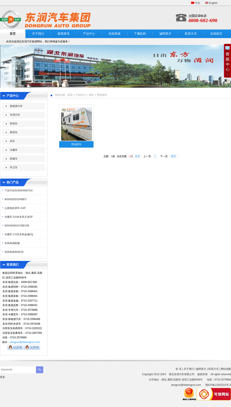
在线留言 (216, 33)
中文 (195, 2)
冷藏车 (14, 149)
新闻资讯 (64, 33)
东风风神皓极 (12, 243)
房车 (12, 141)
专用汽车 (15, 114)
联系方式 (191, 33)
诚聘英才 (165, 33)
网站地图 (226, 368)
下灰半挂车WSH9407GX (18, 190)
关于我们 (38, 33)
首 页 (178, 368)
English (211, 2)
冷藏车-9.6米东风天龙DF (18, 216)
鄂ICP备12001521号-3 (218, 384)
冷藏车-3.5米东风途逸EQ (18, 234)
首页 (70, 94)
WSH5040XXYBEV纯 (16, 225)
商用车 (14, 123)
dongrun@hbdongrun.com (25, 342)
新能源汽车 (16, 106)
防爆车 (14, 158)
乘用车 (14, 132)
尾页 (173, 156)
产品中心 (89, 33)
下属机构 (140, 33)
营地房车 (102, 94)
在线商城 (114, 33)
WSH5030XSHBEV (15, 199)
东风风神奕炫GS (14, 251)
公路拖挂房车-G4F (15, 208)
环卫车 (14, 167)
